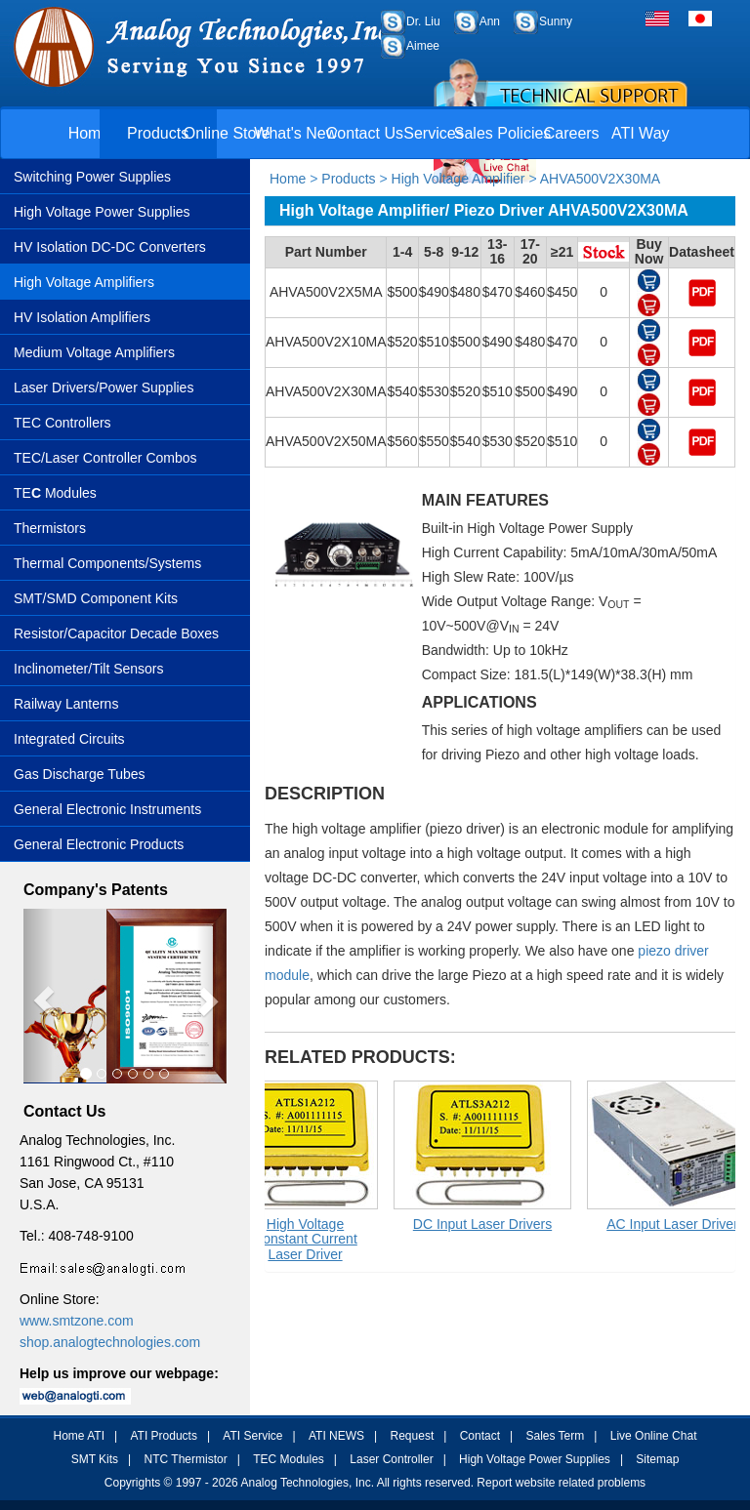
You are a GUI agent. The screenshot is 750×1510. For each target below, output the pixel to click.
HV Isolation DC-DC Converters (110, 247)
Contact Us (364, 133)
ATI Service (252, 1436)
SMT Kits (94, 1459)
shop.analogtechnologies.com (110, 1342)
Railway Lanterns (66, 704)
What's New (295, 133)
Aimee (422, 46)
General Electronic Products (99, 844)
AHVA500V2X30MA (600, 178)
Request (413, 1436)
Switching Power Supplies (92, 176)
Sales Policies (503, 133)
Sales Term (554, 1436)
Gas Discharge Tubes (80, 774)
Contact (480, 1436)
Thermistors (50, 528)
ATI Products (163, 1436)
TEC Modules (288, 1459)
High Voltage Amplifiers (84, 282)
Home (89, 133)
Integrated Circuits (69, 739)
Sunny (555, 21)
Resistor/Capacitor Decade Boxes (116, 633)
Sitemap (657, 1459)
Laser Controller (391, 1459)
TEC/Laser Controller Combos (105, 458)
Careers (572, 133)
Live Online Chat (653, 1436)
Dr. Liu (423, 21)
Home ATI (79, 1436)
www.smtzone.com (77, 1320)
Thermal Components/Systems (107, 563)
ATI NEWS (336, 1436)
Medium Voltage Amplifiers (94, 352)
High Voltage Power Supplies (102, 212)
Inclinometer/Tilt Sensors (89, 668)
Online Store (227, 133)
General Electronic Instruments (107, 809)
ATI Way (640, 133)
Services (433, 133)
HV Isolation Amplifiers (82, 317)
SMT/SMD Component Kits (96, 598)
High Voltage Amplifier (458, 178)
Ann (489, 21)
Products (157, 133)
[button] (38, 996)
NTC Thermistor (186, 1459)
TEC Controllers (62, 422)
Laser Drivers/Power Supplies (103, 387)
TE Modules (55, 493)
